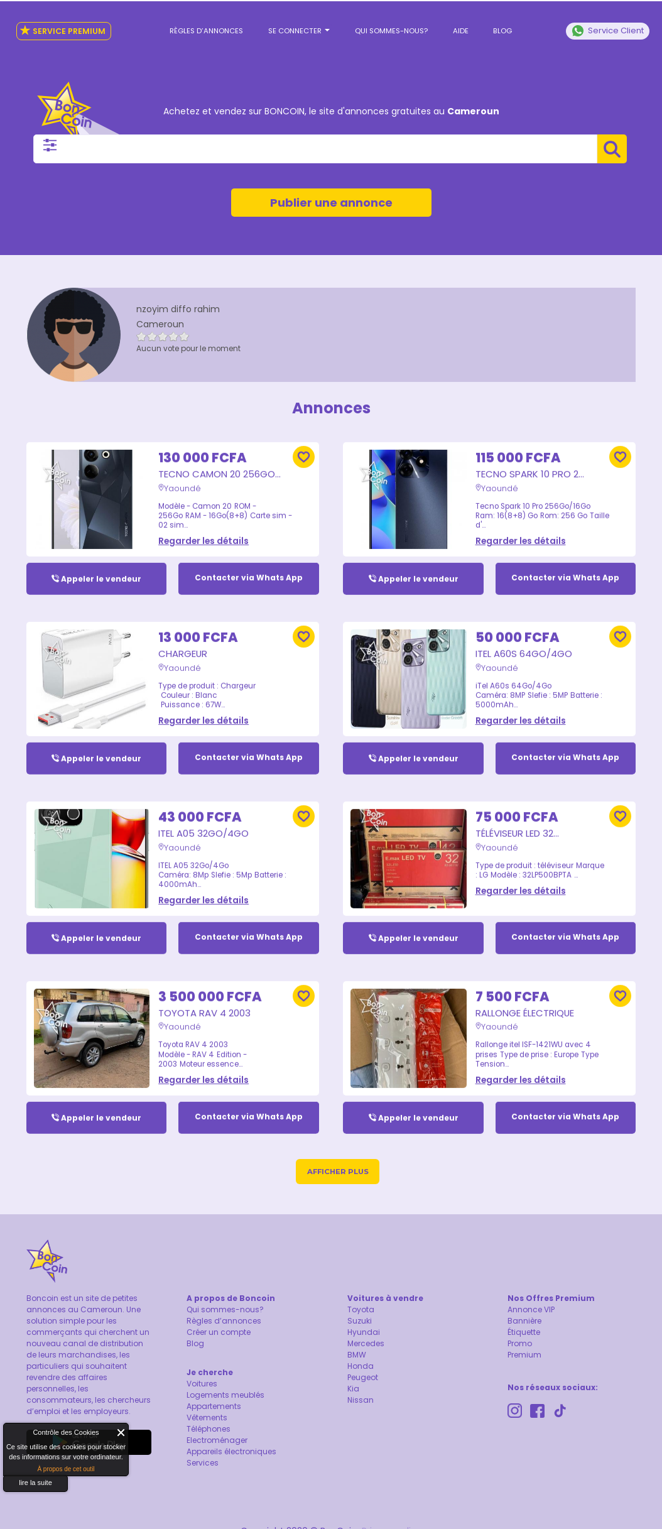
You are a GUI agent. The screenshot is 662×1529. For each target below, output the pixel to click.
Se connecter (302, 26)
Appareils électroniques (231, 1453)
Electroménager (217, 1442)
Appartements (214, 1408)
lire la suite (35, 1482)
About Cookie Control (16, 1435)
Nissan (360, 1401)
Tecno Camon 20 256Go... (206, 456)
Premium (524, 1356)
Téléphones (209, 1430)
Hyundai (363, 1334)
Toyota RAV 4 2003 (212, 1001)
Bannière (524, 1322)
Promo (519, 1345)
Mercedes (365, 1345)
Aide (455, 26)
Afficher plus (337, 1173)
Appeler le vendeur (101, 565)
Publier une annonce (331, 193)
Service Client (608, 25)
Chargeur (186, 640)
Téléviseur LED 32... (523, 821)
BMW (356, 1356)
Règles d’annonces (215, 26)
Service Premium (60, 25)
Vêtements (207, 1419)
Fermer (121, 1432)
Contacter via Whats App (249, 565)
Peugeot (362, 1379)
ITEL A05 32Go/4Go (211, 821)
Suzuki (359, 1322)
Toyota (360, 1311)
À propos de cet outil (65, 1469)
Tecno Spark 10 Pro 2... (537, 456)
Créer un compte (219, 1334)
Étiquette (523, 1334)
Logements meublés (225, 1396)
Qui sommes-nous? (390, 26)
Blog (493, 26)
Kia (353, 1390)
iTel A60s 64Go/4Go (532, 640)
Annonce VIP (531, 1311)
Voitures (202, 1385)
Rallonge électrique (532, 1001)
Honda (360, 1368)
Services (203, 1464)
